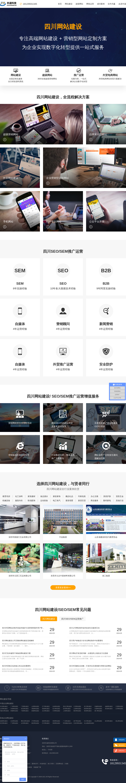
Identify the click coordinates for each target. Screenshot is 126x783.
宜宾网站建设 (4, 723)
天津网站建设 (56, 711)
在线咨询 (119, 740)
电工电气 (56, 501)
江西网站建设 (119, 706)
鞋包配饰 (31, 501)
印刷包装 (82, 496)
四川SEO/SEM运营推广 (72, 619)
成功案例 (101, 4)
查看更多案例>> (62, 587)
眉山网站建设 (119, 721)
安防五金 (119, 496)
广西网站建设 (25, 706)
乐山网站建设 (98, 721)
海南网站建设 (46, 708)
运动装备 (44, 501)
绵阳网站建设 (56, 721)
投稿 (66, 763)
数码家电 (107, 501)
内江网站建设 (88, 721)
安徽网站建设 (98, 706)
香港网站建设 (88, 711)
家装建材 (31, 496)
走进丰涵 (122, 4)
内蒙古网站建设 (4, 711)
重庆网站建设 (77, 711)
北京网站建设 (46, 711)
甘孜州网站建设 (78, 723)
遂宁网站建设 (77, 721)
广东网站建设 (14, 706)
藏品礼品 (69, 496)
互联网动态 (59, 763)
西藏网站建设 (14, 711)
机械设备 (6, 501)
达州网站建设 (25, 723)
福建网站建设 (109, 706)
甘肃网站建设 (98, 708)
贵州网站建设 (67, 708)
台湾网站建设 (119, 708)
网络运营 (90, 4)
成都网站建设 (4, 721)
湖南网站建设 (35, 708)
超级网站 (79, 4)
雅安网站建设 (35, 723)
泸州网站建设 (35, 721)
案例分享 (35, 763)
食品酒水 (44, 496)
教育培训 (6, 496)
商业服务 (94, 501)
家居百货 (82, 501)
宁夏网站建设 (25, 711)
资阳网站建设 (56, 723)
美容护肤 (107, 496)
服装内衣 (19, 501)
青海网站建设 (109, 708)
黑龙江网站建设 (67, 706)
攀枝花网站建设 (25, 721)
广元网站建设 (67, 721)
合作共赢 (111, 4)
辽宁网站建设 (46, 706)
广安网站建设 (14, 723)
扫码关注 (119, 751)
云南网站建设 (77, 708)
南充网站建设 (109, 721)
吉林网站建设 (56, 706)
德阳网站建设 (46, 721)
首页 (60, 4)
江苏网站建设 (77, 706)
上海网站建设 (67, 711)
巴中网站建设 (46, 723)
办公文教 (94, 496)
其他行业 (119, 501)
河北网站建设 (4, 706)
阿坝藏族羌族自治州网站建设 (68, 723)
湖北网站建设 (25, 708)
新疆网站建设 (35, 711)
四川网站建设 (48, 619)
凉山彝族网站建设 (89, 723)
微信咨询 (119, 745)
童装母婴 (69, 501)
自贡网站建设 (14, 721)
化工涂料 (19, 496)
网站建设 (68, 4)
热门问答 (51, 763)
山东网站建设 (4, 708)
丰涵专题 (43, 763)
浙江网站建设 (88, 706)
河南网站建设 (14, 708)
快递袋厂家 (37, 767)
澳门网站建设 (98, 711)
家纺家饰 (56, 496)
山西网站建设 (35, 706)
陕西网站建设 (88, 708)
